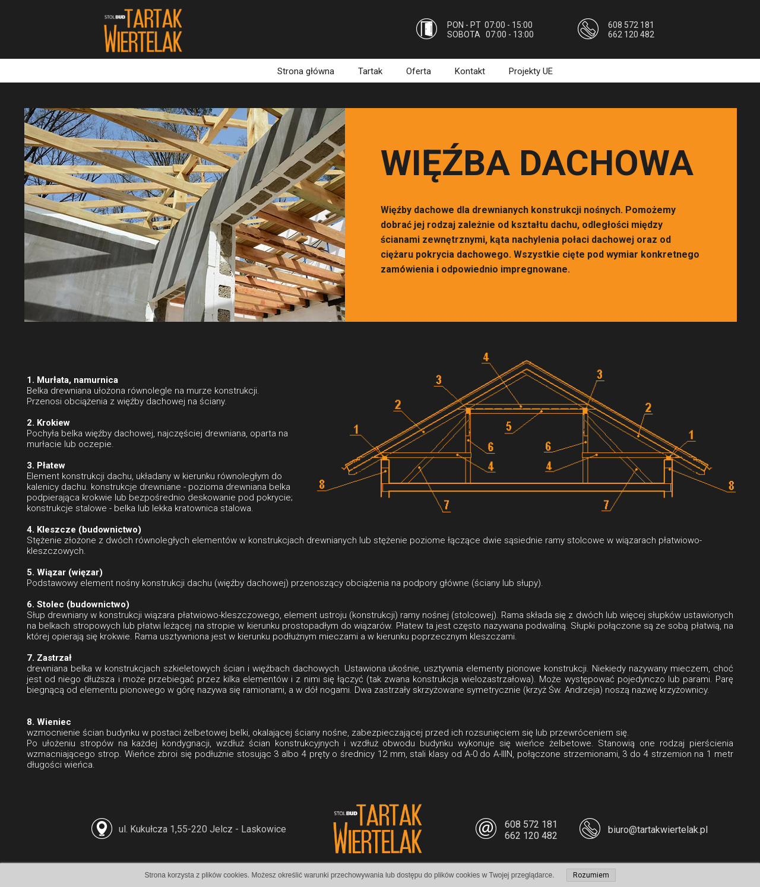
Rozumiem (591, 875)
